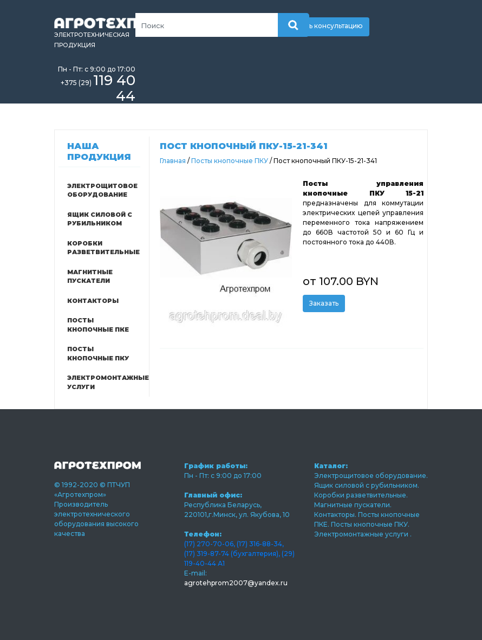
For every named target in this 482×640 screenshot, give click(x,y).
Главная (173, 161)
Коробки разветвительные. (361, 495)
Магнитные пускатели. (353, 505)
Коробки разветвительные (103, 248)
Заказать (323, 303)
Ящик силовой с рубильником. (366, 485)
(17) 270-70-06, (209, 544)
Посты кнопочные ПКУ (98, 353)
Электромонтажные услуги (103, 382)
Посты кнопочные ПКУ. (370, 524)
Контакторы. (336, 514)
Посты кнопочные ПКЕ (98, 324)
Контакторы (93, 301)
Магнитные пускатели (90, 276)
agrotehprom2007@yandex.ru (236, 583)
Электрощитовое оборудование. (371, 475)
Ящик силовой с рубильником (99, 219)
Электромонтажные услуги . (363, 534)
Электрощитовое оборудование (102, 190)
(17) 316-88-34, (260, 544)
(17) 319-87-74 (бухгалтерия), (232, 554)
